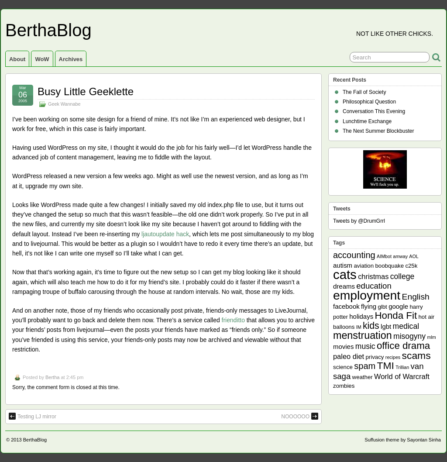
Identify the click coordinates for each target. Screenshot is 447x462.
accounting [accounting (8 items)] (354, 255)
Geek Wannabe (64, 104)
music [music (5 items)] (365, 346)
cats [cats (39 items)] (345, 274)
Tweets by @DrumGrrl (359, 221)
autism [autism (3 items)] (342, 265)
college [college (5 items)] (402, 276)
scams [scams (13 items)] (416, 355)
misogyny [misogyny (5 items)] (409, 336)
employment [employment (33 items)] (366, 295)
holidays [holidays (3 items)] (361, 316)
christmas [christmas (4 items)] (373, 276)
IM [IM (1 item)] (358, 327)
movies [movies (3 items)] (343, 346)
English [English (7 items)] (416, 296)
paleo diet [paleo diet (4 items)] (348, 356)
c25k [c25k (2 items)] (411, 265)
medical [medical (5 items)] (406, 326)
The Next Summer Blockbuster (378, 131)
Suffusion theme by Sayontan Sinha (402, 439)
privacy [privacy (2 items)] (375, 357)
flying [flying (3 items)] (368, 306)
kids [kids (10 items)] (371, 326)
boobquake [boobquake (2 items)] (389, 265)
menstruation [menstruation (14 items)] (362, 335)
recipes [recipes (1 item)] (392, 357)
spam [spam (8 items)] (364, 366)
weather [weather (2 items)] (362, 377)
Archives (71, 59)
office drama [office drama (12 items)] (403, 345)
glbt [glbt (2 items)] (382, 306)
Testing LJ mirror (32, 416)
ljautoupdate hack (165, 234)
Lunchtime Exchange (367, 121)
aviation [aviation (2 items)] (364, 265)
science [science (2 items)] (343, 367)
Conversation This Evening (374, 111)
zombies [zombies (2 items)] (343, 386)
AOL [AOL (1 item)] (413, 256)
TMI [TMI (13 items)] (385, 365)
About (17, 59)
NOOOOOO (299, 416)
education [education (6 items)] (373, 285)
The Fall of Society (364, 92)
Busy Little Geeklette (86, 91)
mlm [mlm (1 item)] (431, 337)
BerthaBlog (48, 30)
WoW (42, 59)
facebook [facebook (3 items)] (346, 306)
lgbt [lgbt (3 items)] (386, 326)
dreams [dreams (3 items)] (344, 286)
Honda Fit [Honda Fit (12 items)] (396, 315)
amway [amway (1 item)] (400, 256)
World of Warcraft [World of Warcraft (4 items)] (402, 376)
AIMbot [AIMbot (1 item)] (384, 256)
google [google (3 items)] (398, 306)
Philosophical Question (369, 102)
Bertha (52, 377)
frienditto (233, 320)
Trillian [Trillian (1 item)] (402, 367)
